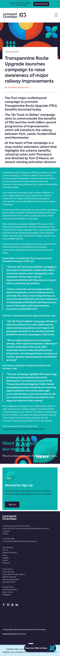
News (4, 555)
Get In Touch (7, 592)
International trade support (13, 574)
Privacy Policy (8, 587)
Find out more (41, 4)
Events (5, 560)
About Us (6, 563)
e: (19, 541)
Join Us (5, 550)
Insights (5, 558)
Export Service (8, 572)
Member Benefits (9, 553)
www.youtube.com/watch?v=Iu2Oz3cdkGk (23, 429)
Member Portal (8, 582)
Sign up (12, 504)
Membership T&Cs (10, 589)
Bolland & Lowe (19, 634)
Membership (7, 547)
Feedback (6, 595)
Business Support (9, 577)
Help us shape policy (10, 579)
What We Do (7, 569)
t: (8, 539)
